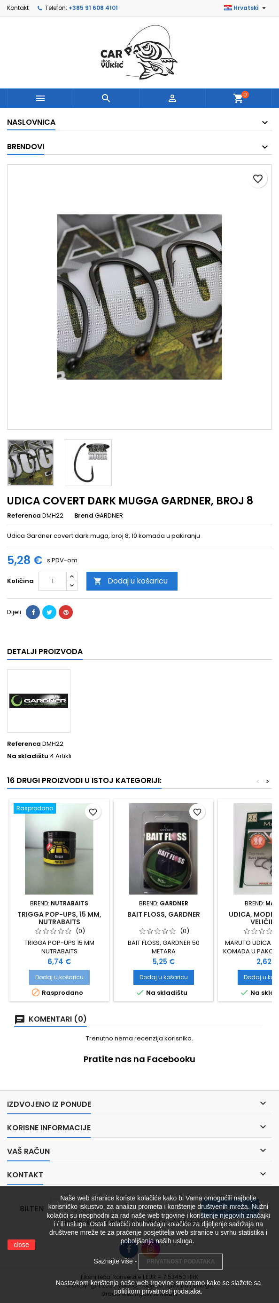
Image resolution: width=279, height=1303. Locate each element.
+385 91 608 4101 (93, 8)
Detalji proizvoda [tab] (45, 651)
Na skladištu (27, 756)
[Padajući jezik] (246, 8)
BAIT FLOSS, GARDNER (163, 914)
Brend (83, 516)
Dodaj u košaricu (130, 581)
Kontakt (18, 8)
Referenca (24, 516)
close (21, 1244)
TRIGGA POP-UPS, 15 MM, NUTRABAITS (59, 918)
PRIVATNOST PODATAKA (181, 1261)
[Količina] (53, 581)
